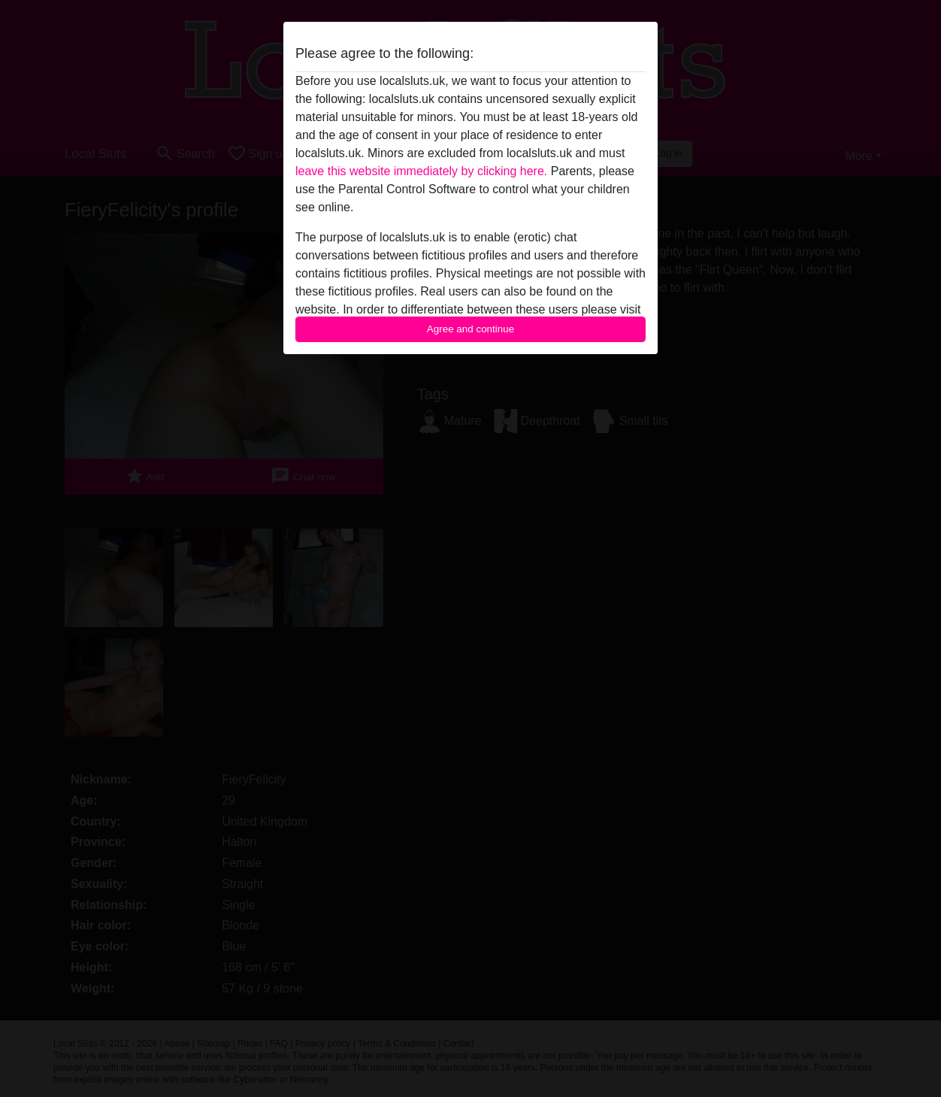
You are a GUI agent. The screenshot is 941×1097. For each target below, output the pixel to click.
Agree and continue (470, 329)
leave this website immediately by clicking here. (421, 171)
